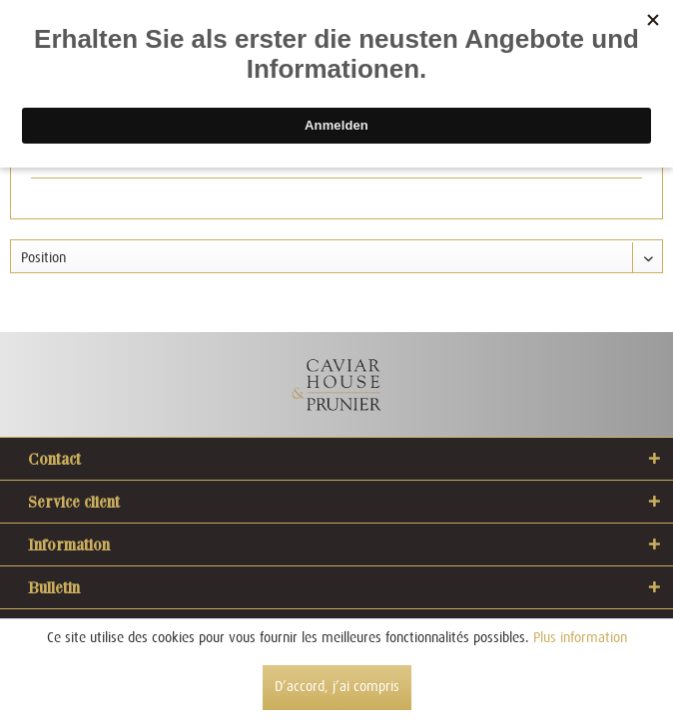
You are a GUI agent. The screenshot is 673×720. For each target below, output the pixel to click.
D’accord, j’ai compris (337, 686)
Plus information (580, 637)
